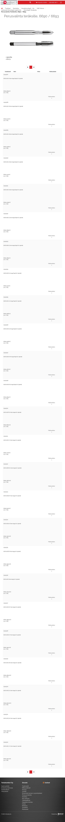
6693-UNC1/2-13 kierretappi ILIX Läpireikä (12, 440)
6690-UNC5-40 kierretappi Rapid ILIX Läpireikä (13, 189)
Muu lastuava (25, 798)
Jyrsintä (24, 791)
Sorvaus (24, 789)
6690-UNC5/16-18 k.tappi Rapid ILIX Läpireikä (12, 356)
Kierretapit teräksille (30, 10)
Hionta (24, 804)
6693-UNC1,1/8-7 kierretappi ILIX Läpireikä (12, 607)
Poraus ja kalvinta (27, 795)
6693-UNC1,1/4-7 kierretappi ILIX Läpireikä (12, 635)
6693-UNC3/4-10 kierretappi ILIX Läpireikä (12, 523)
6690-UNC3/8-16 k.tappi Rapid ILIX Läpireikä (12, 384)
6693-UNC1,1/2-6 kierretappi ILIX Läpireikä (12, 690)
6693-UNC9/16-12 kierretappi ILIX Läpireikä (12, 468)
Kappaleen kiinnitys (27, 802)
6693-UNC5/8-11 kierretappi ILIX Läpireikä (12, 496)
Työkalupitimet (26, 800)
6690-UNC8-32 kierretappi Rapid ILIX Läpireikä (13, 245)
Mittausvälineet (26, 788)
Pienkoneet (25, 809)
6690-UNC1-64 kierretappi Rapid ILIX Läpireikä (13, 78)
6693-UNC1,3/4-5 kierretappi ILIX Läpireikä (12, 718)
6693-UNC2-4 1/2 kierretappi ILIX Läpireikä (12, 746)
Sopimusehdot (5, 786)
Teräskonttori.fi (5, 789)
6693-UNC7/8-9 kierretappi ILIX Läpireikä (12, 551)
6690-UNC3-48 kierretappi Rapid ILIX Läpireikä (13, 134)
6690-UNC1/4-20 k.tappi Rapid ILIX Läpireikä (12, 329)
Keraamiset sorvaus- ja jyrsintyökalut (32, 793)
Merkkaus (24, 805)
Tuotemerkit (25, 786)
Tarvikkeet (25, 807)
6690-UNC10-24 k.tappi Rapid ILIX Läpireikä (12, 273)
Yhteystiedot (4, 791)
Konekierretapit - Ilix (28, 8)
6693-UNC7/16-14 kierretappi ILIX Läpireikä (12, 412)
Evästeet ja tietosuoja (7, 788)
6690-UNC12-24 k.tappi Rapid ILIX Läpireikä (12, 301)
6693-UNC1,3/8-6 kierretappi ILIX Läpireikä (12, 662)
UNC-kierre (41, 8)
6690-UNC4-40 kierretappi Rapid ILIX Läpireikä (13, 162)
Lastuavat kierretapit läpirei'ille (11, 10)
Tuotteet (8, 8)
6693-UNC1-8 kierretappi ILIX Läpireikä (11, 579)
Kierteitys (16, 8)
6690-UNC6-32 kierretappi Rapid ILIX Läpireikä (13, 217)
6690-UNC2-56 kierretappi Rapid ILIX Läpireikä (13, 106)
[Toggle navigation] (60, 2)
